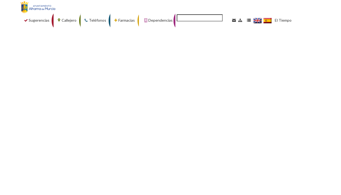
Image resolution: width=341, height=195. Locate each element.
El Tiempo (283, 20)
